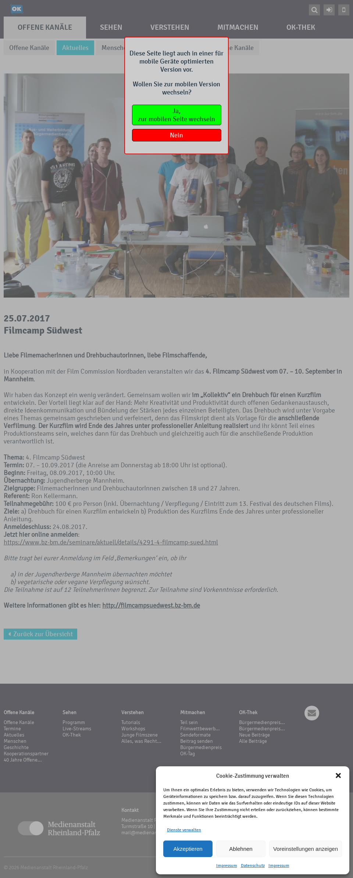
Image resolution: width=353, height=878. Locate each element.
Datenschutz (253, 865)
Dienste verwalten (184, 829)
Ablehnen (240, 849)
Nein (176, 135)
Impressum (226, 865)
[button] (338, 775)
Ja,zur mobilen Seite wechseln (176, 115)
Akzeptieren (187, 849)
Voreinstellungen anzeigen (305, 849)
